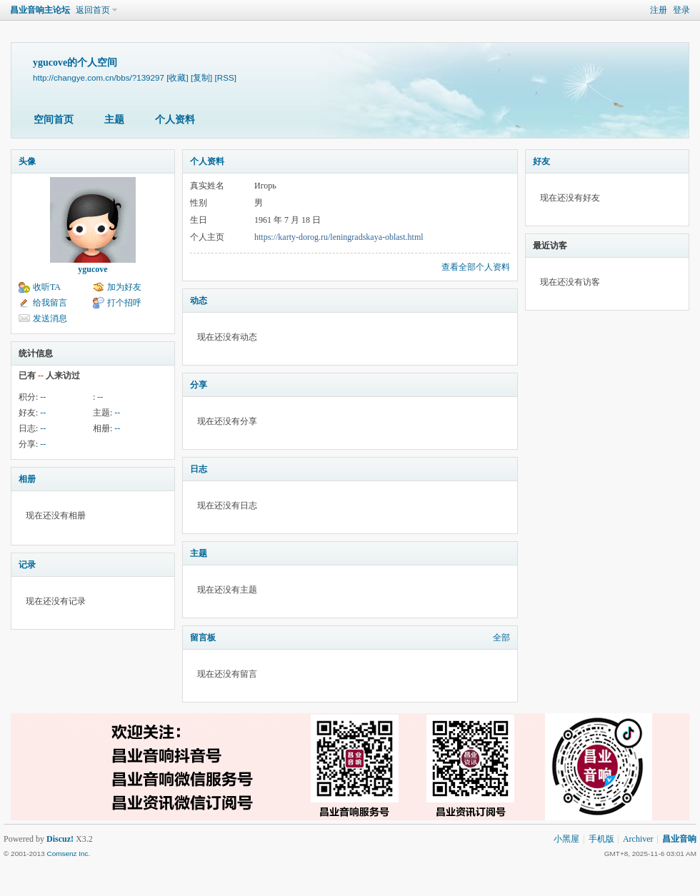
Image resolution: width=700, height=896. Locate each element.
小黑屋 (566, 839)
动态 (198, 301)
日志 (198, 469)
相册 (27, 479)
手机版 (601, 839)
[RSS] (225, 77)
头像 (27, 161)
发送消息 (50, 318)
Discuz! (60, 839)
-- (43, 397)
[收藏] (177, 77)
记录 (27, 565)
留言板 (203, 638)
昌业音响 (679, 839)
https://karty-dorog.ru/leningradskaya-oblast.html (339, 237)
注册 (658, 10)
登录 (681, 10)
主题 (114, 119)
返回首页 (93, 10)
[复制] (201, 77)
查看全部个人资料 (475, 267)
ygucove (92, 269)
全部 (501, 638)
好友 (541, 161)
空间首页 (54, 119)
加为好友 (124, 287)
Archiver (638, 839)
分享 (198, 385)
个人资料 (175, 119)
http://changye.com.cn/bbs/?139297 (98, 77)
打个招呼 (124, 303)
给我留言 (50, 303)
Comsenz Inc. (68, 853)
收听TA (47, 287)
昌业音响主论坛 (40, 10)
